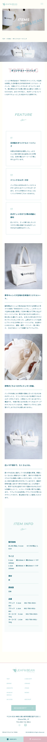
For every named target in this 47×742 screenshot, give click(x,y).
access (10, 699)
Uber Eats (11, 739)
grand (27, 683)
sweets (10, 688)
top (3, 39)
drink (9, 683)
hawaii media (9, 694)
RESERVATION (35, 739)
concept (28, 679)
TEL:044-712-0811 (23, 722)
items (9, 39)
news (27, 692)
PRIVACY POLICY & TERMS (10, 732)
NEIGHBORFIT (20, 708)
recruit (28, 699)
